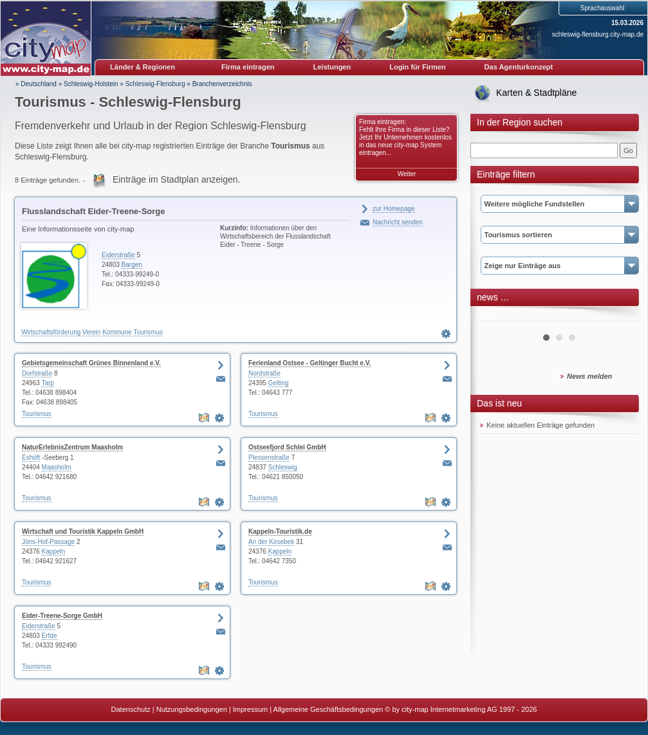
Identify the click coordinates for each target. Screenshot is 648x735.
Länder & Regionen (142, 67)
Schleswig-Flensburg (155, 83)
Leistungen (332, 67)
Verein (91, 332)
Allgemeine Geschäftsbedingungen (328, 709)
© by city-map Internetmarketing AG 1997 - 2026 (461, 709)
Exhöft (31, 457)
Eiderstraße (118, 255)
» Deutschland (36, 83)
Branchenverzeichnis (222, 83)
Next (621, 316)
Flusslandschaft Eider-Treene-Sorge (93, 211)
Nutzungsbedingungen (191, 709)
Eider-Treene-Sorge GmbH (62, 615)
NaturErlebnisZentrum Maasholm (72, 447)
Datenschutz (131, 709)
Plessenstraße (269, 457)
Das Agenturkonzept (519, 67)
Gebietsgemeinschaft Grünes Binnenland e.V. (91, 363)
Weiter (407, 173)
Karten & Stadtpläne (536, 92)
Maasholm (56, 467)
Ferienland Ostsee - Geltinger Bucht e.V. (309, 363)
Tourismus (148, 332)
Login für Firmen (417, 67)
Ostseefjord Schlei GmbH (287, 447)
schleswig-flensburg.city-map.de (597, 34)
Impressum (250, 709)
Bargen (132, 264)
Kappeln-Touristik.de (280, 531)
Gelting (278, 382)
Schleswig (282, 467)
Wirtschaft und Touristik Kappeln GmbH (82, 531)
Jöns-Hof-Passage (48, 541)
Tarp (47, 382)
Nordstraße (264, 373)
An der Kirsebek (271, 541)
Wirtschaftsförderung (50, 332)
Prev (496, 316)
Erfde (49, 635)
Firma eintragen (248, 67)
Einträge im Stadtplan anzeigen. (176, 179)
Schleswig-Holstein (91, 83)
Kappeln (54, 551)
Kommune (117, 332)
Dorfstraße (37, 373)
